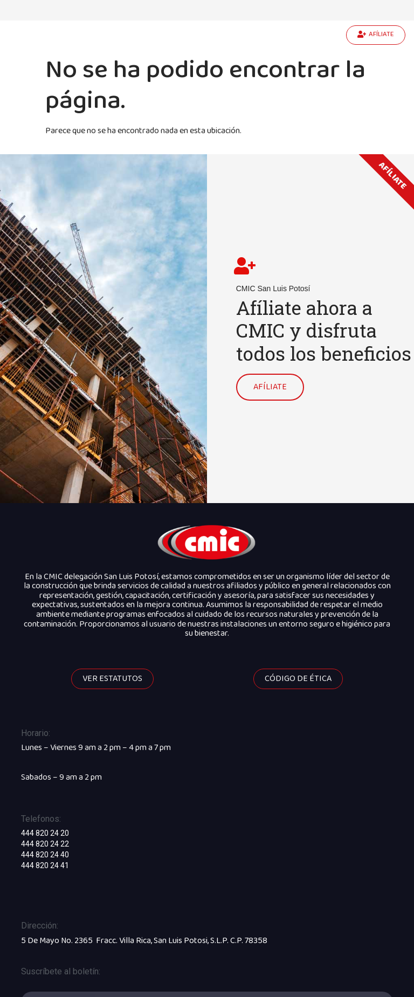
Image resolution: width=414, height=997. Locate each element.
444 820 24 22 (45, 840)
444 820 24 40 (45, 851)
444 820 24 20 (45, 830)
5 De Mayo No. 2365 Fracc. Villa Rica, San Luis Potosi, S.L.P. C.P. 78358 (144, 937)
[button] (375, 35)
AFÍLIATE (270, 385)
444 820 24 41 (45, 862)
